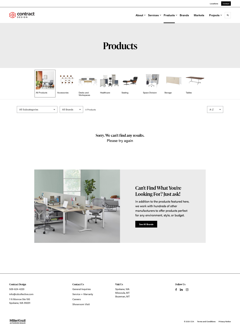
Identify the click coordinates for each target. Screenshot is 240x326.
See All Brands (146, 224)
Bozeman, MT (122, 296)
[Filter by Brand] (71, 109)
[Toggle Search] (228, 15)
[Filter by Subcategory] (37, 109)
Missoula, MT (122, 292)
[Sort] (215, 109)
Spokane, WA (122, 289)
